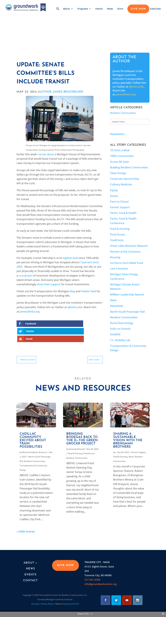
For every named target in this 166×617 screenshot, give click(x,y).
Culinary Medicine (121, 184)
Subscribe (155, 9)
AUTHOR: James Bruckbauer (61, 91)
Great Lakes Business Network (129, 246)
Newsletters (117, 134)
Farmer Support (120, 207)
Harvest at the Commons (125, 251)
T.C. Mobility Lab (120, 340)
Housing (115, 257)
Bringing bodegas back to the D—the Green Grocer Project (82, 436)
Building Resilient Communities (129, 167)
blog (72, 291)
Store (120, 9)
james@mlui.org (125, 94)
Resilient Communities (123, 112)
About (66, 9)
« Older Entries (26, 529)
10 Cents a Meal (119, 150)
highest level (70, 258)
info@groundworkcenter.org (100, 581)
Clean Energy (118, 173)
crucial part (26, 275)
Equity (114, 190)
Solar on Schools (120, 328)
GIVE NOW (138, 9)
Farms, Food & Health (123, 213)
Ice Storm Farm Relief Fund (126, 263)
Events (99, 9)
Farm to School (119, 201)
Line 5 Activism (119, 268)
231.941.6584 (92, 577)
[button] (57, 11)
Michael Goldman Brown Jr (34, 450)
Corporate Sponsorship (124, 179)
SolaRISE (115, 334)
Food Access (117, 234)
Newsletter (117, 306)
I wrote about (45, 154)
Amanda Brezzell (76, 446)
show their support (48, 284)
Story (72, 601)
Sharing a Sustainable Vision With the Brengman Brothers (127, 438)
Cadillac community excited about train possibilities (33, 438)
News (110, 9)
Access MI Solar (119, 162)
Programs (82, 9)
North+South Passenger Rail (127, 311)
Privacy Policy (47, 601)
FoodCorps (117, 240)
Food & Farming (120, 229)
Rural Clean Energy (121, 323)
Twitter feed (88, 291)
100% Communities (122, 156)
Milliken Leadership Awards (127, 294)
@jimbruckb (136, 86)
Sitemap (35, 601)
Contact (30, 578)
